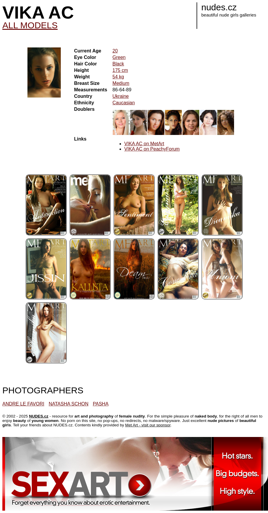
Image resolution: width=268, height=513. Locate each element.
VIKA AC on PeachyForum (152, 148)
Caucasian (123, 102)
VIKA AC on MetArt (144, 143)
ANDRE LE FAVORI (23, 403)
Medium (120, 83)
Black (118, 63)
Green (118, 57)
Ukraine (120, 96)
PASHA (101, 403)
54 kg (118, 76)
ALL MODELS (30, 25)
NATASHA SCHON (69, 403)
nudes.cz (219, 7)
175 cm (120, 70)
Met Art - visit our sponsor (147, 425)
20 (115, 50)
